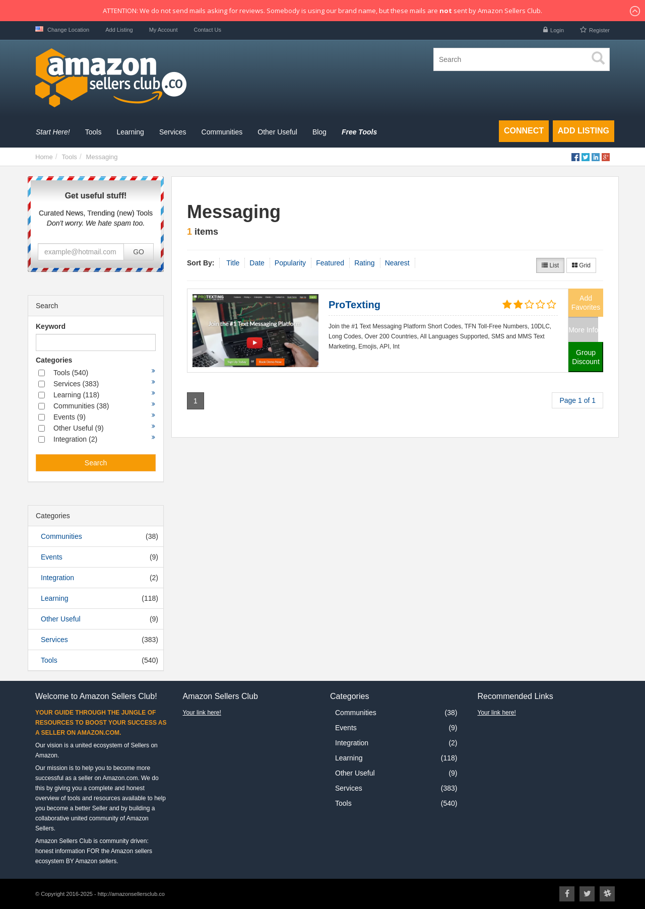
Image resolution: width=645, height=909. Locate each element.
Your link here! (202, 712)
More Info (583, 330)
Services (54, 640)
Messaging (102, 157)
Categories (54, 360)
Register (599, 30)
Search (96, 463)
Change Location (62, 29)
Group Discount (585, 357)
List (550, 265)
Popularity (290, 263)
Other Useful (61, 619)
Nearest (397, 263)
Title (232, 263)
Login (557, 30)
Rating (364, 263)
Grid (581, 265)
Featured (330, 263)
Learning (55, 598)
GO (138, 252)
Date (257, 263)
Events (51, 557)
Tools (69, 157)
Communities (61, 536)
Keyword (51, 326)
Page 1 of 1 (577, 400)
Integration (57, 578)
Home (44, 157)
